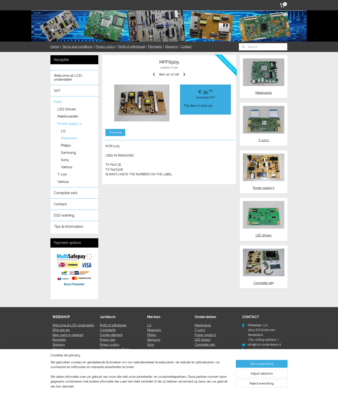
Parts (58, 102)
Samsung (68, 153)
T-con (62, 174)
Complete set (263, 283)
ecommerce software (179, 386)
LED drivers (264, 235)
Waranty (58, 349)
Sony (65, 160)
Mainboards (263, 92)
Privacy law (107, 339)
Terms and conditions (77, 46)
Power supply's (263, 188)
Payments (155, 46)
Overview (115, 132)
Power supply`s (69, 124)
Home (54, 46)
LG (63, 131)
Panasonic (69, 138)
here (253, 364)
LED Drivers (66, 109)
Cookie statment (111, 335)
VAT (57, 91)
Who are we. (61, 330)
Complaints (108, 330)
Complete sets (65, 193)
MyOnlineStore (215, 386)
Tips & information (68, 226)
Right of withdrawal (132, 46)
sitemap (156, 386)
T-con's (263, 140)
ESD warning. (64, 215)
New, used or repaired (67, 335)
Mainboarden (67, 116)
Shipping (171, 46)
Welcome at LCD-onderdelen (68, 78)
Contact (186, 46)
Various (66, 167)
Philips (66, 145)
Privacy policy (105, 46)
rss (164, 386)
